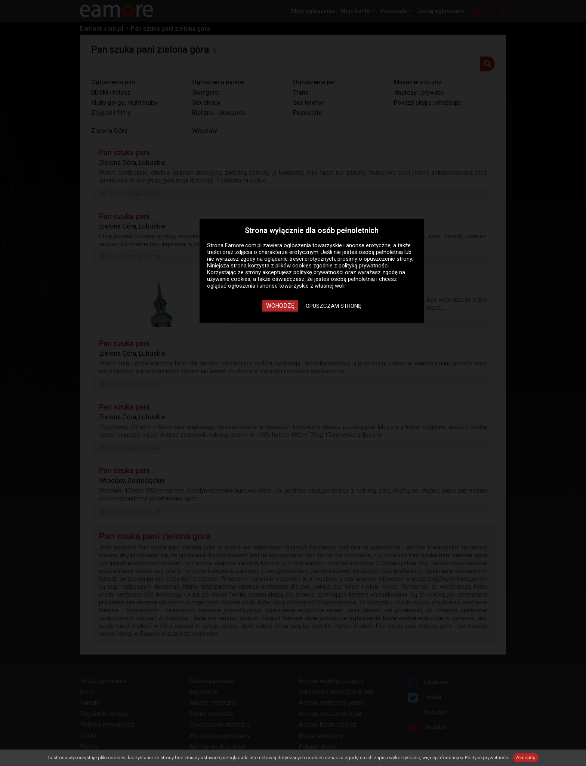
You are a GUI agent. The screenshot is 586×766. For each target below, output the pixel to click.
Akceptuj (526, 757)
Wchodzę (280, 305)
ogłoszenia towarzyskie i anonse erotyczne (337, 245)
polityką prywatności (364, 265)
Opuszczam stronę (333, 306)
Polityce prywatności (487, 757)
